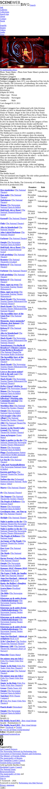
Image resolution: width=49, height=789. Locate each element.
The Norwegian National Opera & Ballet (10, 206)
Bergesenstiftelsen (7, 772)
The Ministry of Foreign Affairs (12, 756)
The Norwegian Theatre (17, 388)
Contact (3, 19)
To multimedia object (8, 70)
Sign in (3, 778)
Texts (2, 34)
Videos (3, 30)
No (2, 21)
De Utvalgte (11, 262)
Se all (3, 716)
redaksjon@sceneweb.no (10, 734)
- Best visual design (18, 721)
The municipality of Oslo (10, 774)
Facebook (9, 727)
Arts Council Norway (8, 749)
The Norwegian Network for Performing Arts (18, 751)
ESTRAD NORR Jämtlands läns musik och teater (12, 456)
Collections (4, 12)
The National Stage (8, 769)
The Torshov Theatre (15, 408)
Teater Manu (15, 655)
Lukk (3, 788)
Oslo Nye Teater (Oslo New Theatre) (12, 667)
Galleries (3, 10)
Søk (1, 7)
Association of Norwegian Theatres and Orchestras (20, 754)
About (2, 16)
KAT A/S (14, 580)
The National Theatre (12, 211)
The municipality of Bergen (11, 758)
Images (3, 28)
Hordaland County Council (11, 767)
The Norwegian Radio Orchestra (11, 353)
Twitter (19, 727)
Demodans (17, 707)
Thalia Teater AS (14, 688)
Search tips (4, 14)
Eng (3, 25)
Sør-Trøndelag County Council (12, 760)
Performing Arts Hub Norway (31, 783)
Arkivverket (5, 776)
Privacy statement (7, 785)
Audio (2, 32)
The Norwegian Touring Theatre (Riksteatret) (11, 287)
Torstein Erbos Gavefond (10, 763)
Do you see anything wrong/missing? (15, 730)
